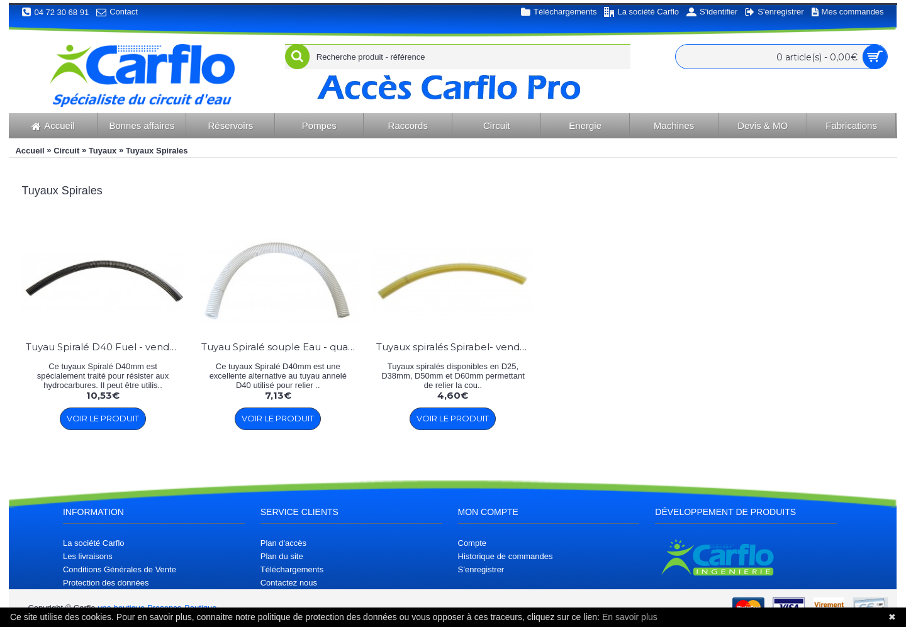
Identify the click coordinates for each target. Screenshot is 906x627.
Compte (472, 543)
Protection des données (106, 582)
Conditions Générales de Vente (119, 569)
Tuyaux (103, 150)
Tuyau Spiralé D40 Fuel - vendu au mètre (105, 347)
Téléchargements (291, 569)
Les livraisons (88, 556)
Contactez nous (288, 582)
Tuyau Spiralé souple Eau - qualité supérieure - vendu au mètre (280, 347)
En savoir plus (629, 617)
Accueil (29, 150)
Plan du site (281, 556)
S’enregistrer (481, 569)
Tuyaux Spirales (157, 150)
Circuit (66, 150)
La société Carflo (94, 543)
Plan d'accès (283, 543)
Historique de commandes (505, 556)
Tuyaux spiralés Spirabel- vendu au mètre (455, 347)
